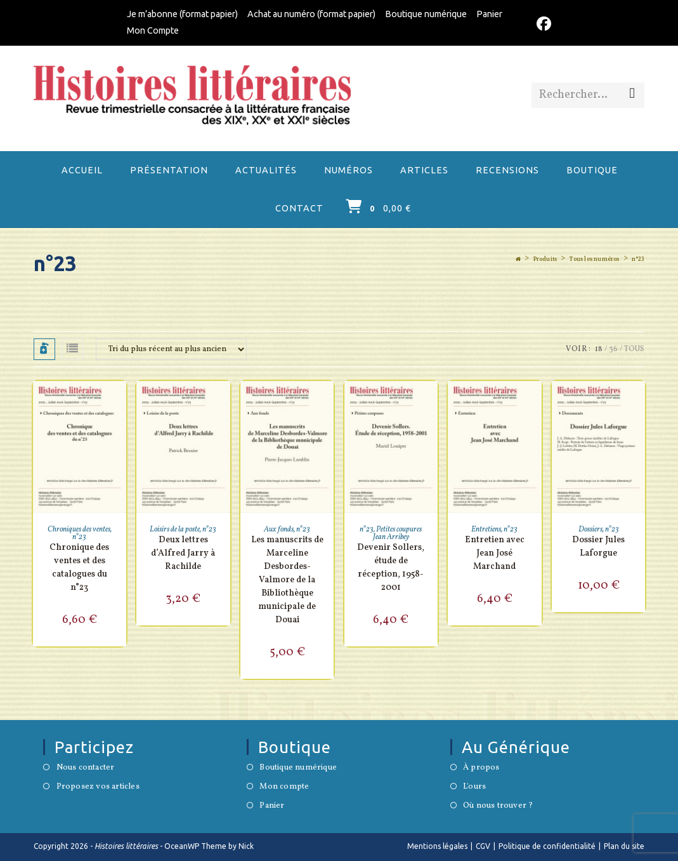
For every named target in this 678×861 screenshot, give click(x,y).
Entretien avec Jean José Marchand (495, 553)
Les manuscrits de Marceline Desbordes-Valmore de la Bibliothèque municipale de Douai (287, 580)
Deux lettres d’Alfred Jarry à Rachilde (183, 553)
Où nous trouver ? (498, 806)
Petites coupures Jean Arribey (397, 533)
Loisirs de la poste (175, 529)
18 (599, 349)
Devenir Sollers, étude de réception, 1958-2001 (390, 568)
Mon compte (284, 787)
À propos (481, 768)
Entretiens (486, 529)
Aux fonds (279, 529)
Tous (634, 349)
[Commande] (171, 349)
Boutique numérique (426, 14)
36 (613, 349)
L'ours (474, 787)
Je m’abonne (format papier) (182, 14)
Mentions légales (437, 846)
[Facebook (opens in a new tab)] (542, 24)
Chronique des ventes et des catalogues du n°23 (79, 568)
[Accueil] (518, 259)
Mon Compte (153, 30)
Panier (489, 14)
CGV (483, 846)
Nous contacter (85, 768)
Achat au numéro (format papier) (311, 14)
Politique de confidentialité (547, 846)
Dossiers (590, 529)
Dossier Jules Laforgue (598, 546)
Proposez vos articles (98, 787)
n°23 (638, 259)
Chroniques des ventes (79, 529)
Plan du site (624, 846)
